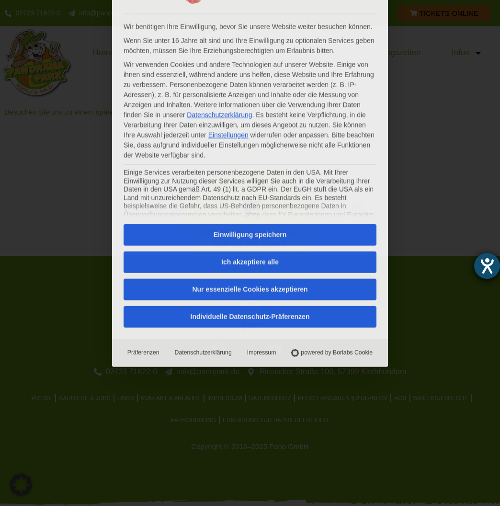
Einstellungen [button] (228, 15)
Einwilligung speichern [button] (250, 115)
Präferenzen (143, 233)
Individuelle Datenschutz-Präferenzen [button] (250, 197)
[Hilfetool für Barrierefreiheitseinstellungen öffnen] (487, 266)
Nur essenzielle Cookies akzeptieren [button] (249, 170)
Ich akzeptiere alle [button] (250, 143)
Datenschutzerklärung (203, 233)
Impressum (261, 233)
